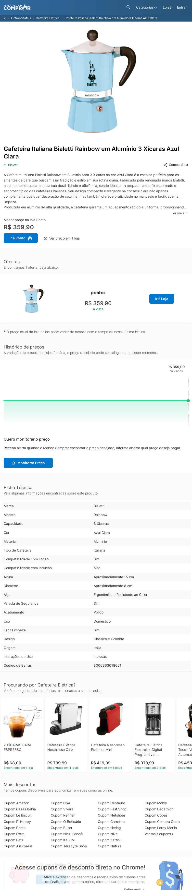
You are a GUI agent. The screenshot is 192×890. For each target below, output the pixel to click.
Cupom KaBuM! (63, 840)
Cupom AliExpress (18, 846)
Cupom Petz (14, 840)
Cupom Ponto (15, 828)
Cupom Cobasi (156, 815)
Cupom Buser (61, 828)
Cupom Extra (14, 834)
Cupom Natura (109, 846)
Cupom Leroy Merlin (161, 828)
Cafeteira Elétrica (48, 18)
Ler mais (179, 213)
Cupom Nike (108, 834)
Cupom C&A (60, 803)
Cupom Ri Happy (17, 821)
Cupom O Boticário (66, 821)
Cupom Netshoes (112, 815)
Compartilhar (175, 165)
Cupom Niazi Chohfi (67, 834)
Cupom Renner (63, 815)
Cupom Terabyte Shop (69, 846)
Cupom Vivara (62, 809)
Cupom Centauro (111, 803)
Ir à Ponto (21, 238)
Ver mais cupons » (159, 834)
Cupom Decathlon (159, 809)
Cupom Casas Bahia (20, 809)
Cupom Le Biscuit (18, 815)
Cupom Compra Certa (162, 821)
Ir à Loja (161, 299)
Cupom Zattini (109, 840)
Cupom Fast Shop (112, 809)
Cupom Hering (109, 828)
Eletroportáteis (21, 18)
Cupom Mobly (156, 803)
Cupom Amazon (16, 803)
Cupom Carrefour (112, 821)
